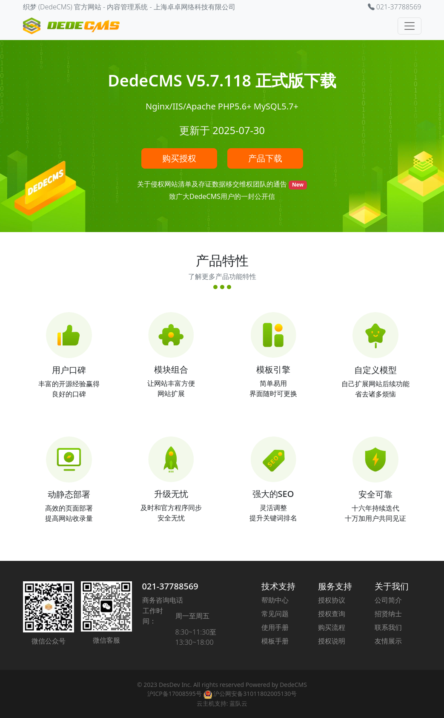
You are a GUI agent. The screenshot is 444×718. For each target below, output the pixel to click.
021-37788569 (170, 586)
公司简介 (388, 600)
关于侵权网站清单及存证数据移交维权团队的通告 (213, 184)
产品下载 (265, 158)
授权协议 (331, 600)
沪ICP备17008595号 (174, 693)
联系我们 (388, 627)
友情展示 (388, 641)
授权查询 (331, 613)
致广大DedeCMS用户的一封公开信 (222, 196)
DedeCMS (293, 685)
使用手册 (275, 627)
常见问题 (275, 613)
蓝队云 (238, 703)
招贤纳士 (388, 613)
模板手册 (275, 641)
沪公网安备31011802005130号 (250, 693)
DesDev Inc (174, 685)
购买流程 (331, 627)
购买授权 (179, 158)
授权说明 (331, 641)
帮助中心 (275, 600)
